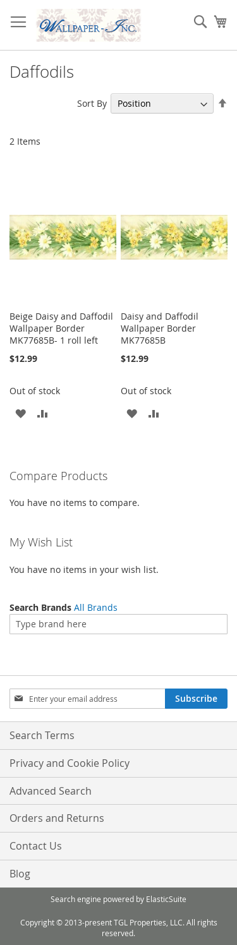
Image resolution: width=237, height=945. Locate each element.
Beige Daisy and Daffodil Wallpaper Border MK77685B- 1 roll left (61, 328)
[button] (20, 413)
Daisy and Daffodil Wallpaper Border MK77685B (159, 328)
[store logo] (88, 25)
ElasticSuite (166, 899)
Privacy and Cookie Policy (69, 763)
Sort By (92, 103)
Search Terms (42, 735)
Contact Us (35, 846)
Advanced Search (50, 791)
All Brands (96, 607)
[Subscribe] (196, 699)
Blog (19, 874)
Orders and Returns (56, 818)
